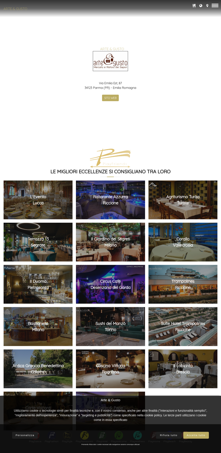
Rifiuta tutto (168, 435)
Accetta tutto (196, 435)
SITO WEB (110, 162)
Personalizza (25, 435)
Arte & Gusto (15, 9)
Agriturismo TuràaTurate (182, 368)
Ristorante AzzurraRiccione (110, 368)
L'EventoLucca (38, 368)
